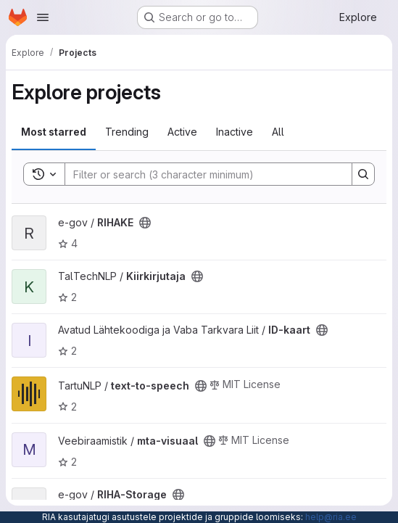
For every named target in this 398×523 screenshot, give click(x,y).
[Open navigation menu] (42, 17)
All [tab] (278, 131)
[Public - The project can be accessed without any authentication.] (145, 222)
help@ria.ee (331, 516)
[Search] (201, 174)
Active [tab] (182, 131)
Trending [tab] (127, 131)
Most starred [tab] (53, 131)
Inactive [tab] (234, 131)
